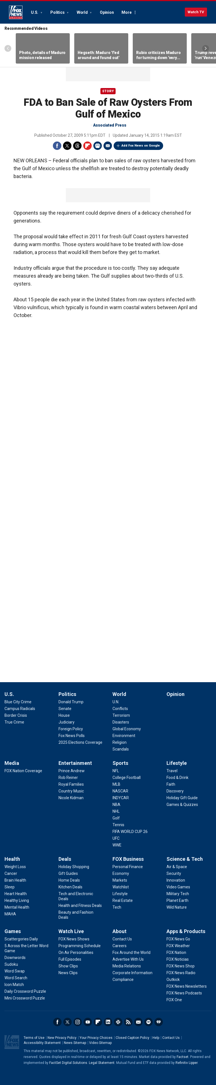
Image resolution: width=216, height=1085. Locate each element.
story (108, 91)
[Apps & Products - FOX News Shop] (180, 966)
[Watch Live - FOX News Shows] (73, 939)
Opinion (107, 12)
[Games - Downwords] (15, 957)
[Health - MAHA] (10, 914)
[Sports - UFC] (116, 838)
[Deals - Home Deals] (69, 880)
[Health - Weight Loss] (15, 866)
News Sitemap (75, 1043)
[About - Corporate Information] (132, 973)
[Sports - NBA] (116, 804)
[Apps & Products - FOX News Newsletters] (186, 986)
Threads (77, 145)
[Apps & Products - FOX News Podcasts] (184, 993)
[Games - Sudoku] (11, 964)
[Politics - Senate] (64, 708)
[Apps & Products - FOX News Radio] (180, 973)
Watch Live (71, 931)
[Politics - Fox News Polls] (71, 735)
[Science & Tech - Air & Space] (176, 866)
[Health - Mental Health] (16, 907)
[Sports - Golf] (116, 818)
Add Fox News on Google (141, 145)
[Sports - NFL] (115, 771)
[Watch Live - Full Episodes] (69, 959)
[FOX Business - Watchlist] (120, 887)
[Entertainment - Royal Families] (71, 784)
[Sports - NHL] (116, 811)
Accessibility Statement (42, 1043)
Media (11, 763)
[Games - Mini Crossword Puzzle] (24, 998)
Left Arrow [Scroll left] (7, 48)
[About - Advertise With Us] (128, 959)
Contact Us (171, 1038)
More (126, 12)
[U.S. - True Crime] (14, 722)
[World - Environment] (123, 735)
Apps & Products (185, 931)
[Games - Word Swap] (14, 971)
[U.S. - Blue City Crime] (18, 702)
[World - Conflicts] (120, 708)
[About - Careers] (119, 946)
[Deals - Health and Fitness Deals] (80, 905)
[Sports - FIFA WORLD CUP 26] (130, 831)
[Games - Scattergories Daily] (21, 939)
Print (97, 145)
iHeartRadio (158, 1022)
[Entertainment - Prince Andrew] (71, 771)
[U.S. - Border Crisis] (15, 715)
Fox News (15, 12)
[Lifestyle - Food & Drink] (177, 777)
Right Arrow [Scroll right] (205, 48)
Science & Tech (184, 859)
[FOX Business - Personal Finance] (127, 866)
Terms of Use (34, 1038)
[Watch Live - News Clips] (68, 973)
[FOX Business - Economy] (120, 873)
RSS (128, 1022)
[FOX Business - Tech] (116, 907)
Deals (64, 859)
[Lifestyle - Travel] (171, 771)
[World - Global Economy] (126, 729)
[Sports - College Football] (126, 777)
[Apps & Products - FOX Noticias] (177, 959)
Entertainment (75, 763)
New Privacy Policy (62, 1038)
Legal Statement (101, 1063)
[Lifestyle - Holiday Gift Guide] (182, 798)
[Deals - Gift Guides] (68, 873)
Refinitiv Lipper (186, 1063)
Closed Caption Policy (132, 1038)
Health (12, 859)
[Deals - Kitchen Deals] (70, 887)
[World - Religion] (119, 742)
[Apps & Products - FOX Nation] (176, 952)
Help (155, 1038)
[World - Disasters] (120, 722)
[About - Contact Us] (122, 939)
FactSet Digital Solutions (68, 1063)
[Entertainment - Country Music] (71, 791)
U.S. (35, 12)
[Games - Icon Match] (14, 984)
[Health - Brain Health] (15, 880)
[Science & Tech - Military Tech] (177, 893)
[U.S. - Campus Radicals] (19, 708)
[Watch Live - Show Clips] (68, 966)
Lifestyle (176, 763)
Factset (182, 1057)
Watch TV (196, 12)
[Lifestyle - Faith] (170, 784)
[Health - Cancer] (10, 873)
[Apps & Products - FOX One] (174, 1000)
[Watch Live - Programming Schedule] (79, 946)
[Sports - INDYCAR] (120, 798)
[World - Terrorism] (121, 715)
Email (108, 145)
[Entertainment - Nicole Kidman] (71, 798)
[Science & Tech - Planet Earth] (177, 900)
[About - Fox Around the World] (131, 952)
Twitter (67, 145)
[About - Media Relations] (126, 966)
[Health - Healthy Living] (16, 900)
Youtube (88, 1022)
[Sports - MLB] (116, 784)
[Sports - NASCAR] (120, 791)
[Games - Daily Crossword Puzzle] (25, 991)
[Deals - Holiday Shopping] (73, 866)
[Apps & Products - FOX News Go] (178, 939)
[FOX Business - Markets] (119, 880)
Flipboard (87, 145)
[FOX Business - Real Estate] (122, 900)
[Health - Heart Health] (15, 893)
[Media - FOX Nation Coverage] (23, 771)
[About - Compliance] (123, 979)
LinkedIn (108, 1022)
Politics (57, 12)
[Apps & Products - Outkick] (173, 979)
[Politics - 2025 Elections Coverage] (80, 742)
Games (12, 931)
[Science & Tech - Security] (173, 873)
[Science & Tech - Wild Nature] (176, 907)
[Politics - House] (64, 715)
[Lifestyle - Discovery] (175, 791)
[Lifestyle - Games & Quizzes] (182, 804)
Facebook (57, 145)
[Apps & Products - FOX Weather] (178, 946)
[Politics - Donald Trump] (71, 702)
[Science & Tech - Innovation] (175, 880)
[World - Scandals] (120, 749)
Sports (120, 763)
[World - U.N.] (115, 702)
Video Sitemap (100, 1043)
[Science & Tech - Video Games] (178, 887)
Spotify (148, 1022)
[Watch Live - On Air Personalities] (75, 952)
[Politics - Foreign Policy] (70, 729)
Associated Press (109, 125)
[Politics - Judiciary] (66, 722)
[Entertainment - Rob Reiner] (68, 777)
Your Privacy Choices (96, 1038)
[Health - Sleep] (9, 887)
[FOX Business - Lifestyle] (120, 893)
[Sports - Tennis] (118, 825)
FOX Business (128, 859)
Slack (118, 1022)
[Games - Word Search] (15, 978)
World (83, 12)
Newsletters (138, 1022)
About (119, 931)
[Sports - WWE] (117, 845)
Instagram (77, 1022)
